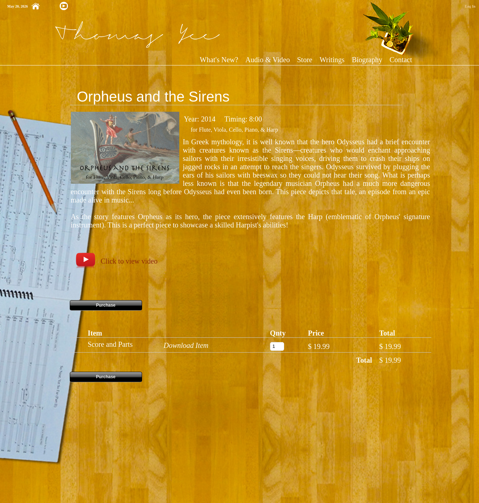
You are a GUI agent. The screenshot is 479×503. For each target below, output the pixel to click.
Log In (470, 6)
